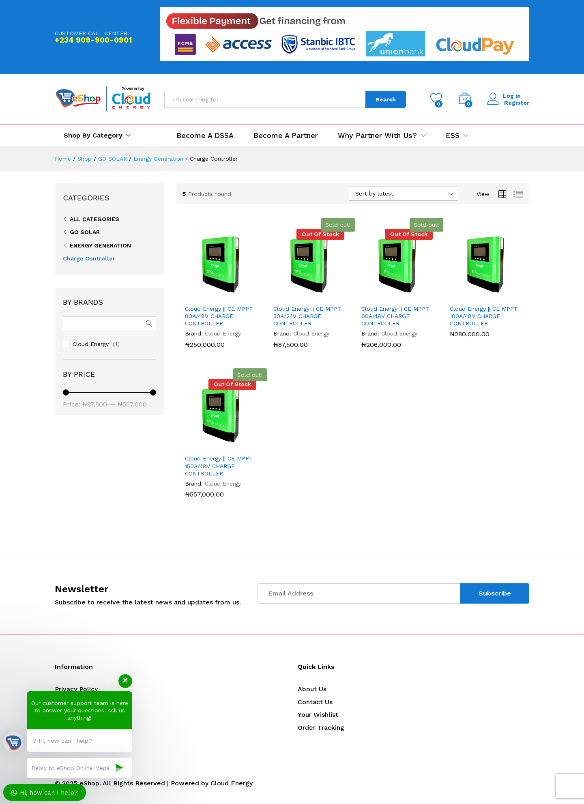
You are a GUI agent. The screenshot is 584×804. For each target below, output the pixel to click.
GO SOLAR (85, 232)
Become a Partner (285, 135)
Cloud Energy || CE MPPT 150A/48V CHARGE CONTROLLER (219, 465)
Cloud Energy (223, 333)
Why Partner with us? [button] (377, 135)
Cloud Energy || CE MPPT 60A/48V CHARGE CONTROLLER (395, 316)
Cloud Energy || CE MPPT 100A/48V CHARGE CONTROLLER (484, 316)
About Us (312, 689)
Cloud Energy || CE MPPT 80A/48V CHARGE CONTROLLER (219, 316)
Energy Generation (100, 245)
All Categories (94, 219)
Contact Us (315, 702)
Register (516, 102)
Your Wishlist (318, 714)
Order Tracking (321, 727)
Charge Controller (89, 258)
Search (386, 99)
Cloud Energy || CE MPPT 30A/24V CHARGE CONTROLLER (307, 316)
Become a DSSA (205, 135)
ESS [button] (452, 135)
